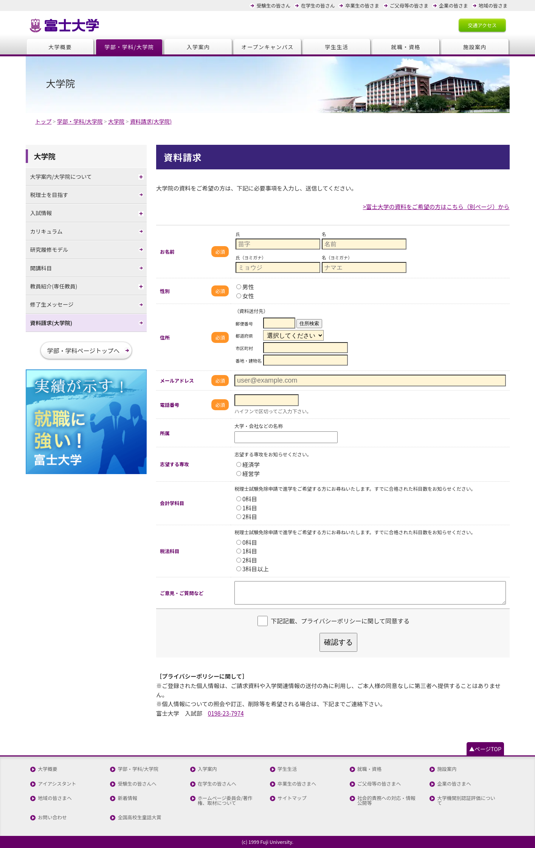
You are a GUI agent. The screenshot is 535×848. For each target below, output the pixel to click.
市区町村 (244, 348)
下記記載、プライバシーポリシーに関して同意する (340, 621)
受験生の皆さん (273, 5)
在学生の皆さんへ (217, 783)
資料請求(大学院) (51, 323)
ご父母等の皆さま (409, 5)
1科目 (246, 508)
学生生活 (336, 47)
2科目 (246, 516)
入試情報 (41, 213)
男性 (245, 286)
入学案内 (198, 47)
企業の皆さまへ (454, 783)
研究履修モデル (49, 249)
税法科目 (169, 551)
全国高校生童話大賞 (139, 817)
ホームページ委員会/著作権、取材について (225, 801)
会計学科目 (172, 503)
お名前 (167, 251)
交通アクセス (482, 25)
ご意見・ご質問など (181, 593)
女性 (245, 295)
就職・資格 (405, 47)
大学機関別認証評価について (466, 801)
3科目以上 (252, 568)
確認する (338, 642)
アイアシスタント (57, 783)
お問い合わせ (52, 817)
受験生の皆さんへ (137, 783)
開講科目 (41, 268)
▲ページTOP (485, 749)
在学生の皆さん (318, 5)
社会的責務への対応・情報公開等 (386, 801)
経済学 (248, 464)
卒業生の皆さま (362, 5)
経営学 (248, 473)
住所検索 (309, 323)
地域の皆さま (493, 5)
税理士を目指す (49, 194)
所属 (165, 433)
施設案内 (475, 47)
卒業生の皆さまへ (297, 783)
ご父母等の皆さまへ (379, 783)
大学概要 (60, 47)
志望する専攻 (174, 464)
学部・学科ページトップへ (83, 350)
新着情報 (127, 798)
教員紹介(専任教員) (54, 286)
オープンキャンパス (267, 47)
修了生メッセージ (52, 304)
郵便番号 (244, 324)
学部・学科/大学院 (129, 47)
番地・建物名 (249, 361)
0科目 (246, 499)
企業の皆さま (453, 5)
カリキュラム (46, 231)
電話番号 (169, 404)
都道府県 (244, 336)
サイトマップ (292, 798)
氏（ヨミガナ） (251, 257)
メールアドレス (177, 380)
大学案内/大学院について (61, 176)
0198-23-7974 (226, 713)
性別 (165, 291)
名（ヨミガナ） (337, 257)
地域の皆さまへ (55, 798)
